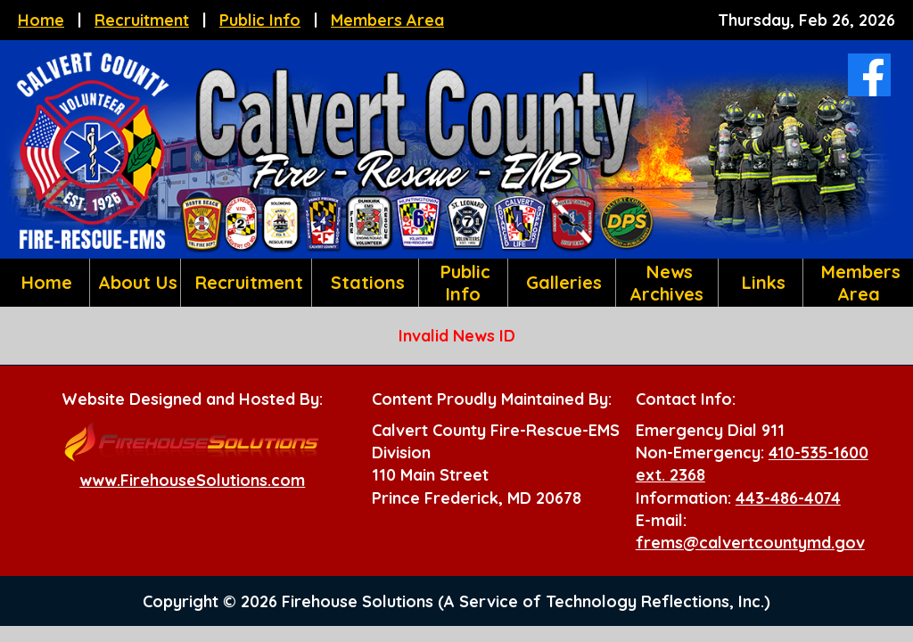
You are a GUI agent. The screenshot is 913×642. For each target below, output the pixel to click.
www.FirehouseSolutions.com (192, 480)
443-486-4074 (788, 498)
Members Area (387, 20)
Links (761, 282)
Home (41, 20)
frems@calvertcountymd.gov (750, 542)
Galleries (561, 282)
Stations (365, 282)
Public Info (259, 20)
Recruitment (142, 20)
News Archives (666, 282)
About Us (135, 282)
